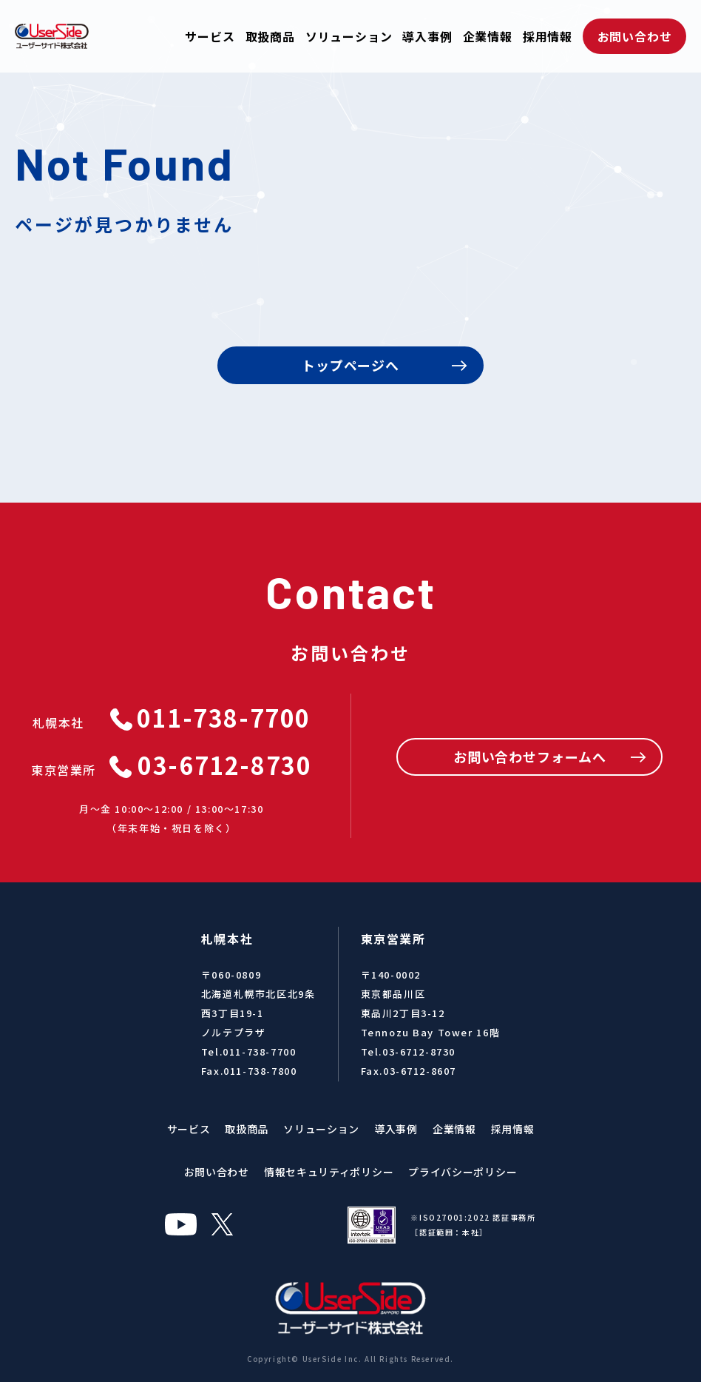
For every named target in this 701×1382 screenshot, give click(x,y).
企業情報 (487, 36)
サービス (209, 36)
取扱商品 (270, 36)
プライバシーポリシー (462, 1171)
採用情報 (547, 36)
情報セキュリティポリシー (328, 1171)
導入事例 (427, 36)
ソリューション (349, 36)
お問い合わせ (634, 36)
